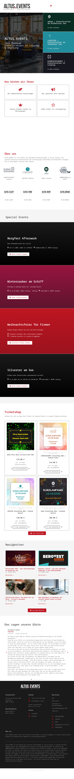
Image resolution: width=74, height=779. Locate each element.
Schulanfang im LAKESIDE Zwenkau (24, 508)
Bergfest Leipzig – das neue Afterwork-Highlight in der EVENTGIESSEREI (52, 569)
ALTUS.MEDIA (65, 199)
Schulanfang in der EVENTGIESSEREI (56, 452)
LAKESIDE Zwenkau (27, 178)
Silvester (20, 452)
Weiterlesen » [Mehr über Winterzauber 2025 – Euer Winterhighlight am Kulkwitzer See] (9, 575)
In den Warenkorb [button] (20, 468)
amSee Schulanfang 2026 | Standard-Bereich (53, 512)
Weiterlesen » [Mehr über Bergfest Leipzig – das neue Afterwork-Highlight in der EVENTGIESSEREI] (42, 575)
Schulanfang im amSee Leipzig (53, 508)
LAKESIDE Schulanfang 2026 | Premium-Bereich (20, 512)
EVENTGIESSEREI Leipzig (9, 178)
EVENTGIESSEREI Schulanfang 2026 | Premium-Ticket (53, 456)
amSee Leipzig (46, 178)
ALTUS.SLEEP (9, 199)
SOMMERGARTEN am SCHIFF (65, 178)
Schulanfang (46, 452)
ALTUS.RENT (46, 199)
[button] (50, 5)
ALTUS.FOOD (27, 199)
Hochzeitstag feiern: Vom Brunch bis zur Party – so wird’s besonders (19, 598)
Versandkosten (55, 467)
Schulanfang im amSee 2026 (57, 507)
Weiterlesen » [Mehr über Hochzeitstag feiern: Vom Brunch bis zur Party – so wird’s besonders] (9, 603)
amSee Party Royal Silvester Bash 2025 (20, 454)
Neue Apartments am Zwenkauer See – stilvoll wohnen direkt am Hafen (50, 598)
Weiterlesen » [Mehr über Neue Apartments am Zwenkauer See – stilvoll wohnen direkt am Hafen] (42, 603)
